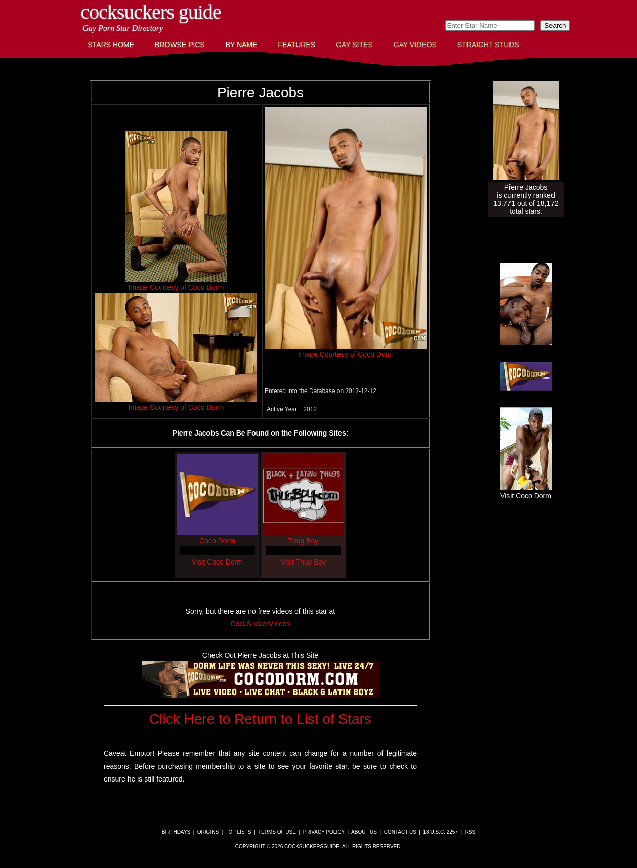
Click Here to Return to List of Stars (260, 719)
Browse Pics (180, 44)
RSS (470, 832)
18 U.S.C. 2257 (440, 832)
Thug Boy (303, 537)
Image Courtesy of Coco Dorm (176, 287)
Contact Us (400, 832)
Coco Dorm (217, 537)
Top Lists (238, 832)
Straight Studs (488, 44)
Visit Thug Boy (303, 562)
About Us (364, 832)
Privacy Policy (324, 832)
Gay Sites (354, 44)
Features (297, 44)
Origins (208, 832)
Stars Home (111, 44)
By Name (242, 44)
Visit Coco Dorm (217, 562)
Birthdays (176, 832)
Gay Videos (415, 44)
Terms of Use (277, 832)
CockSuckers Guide (151, 12)
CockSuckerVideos (260, 624)
